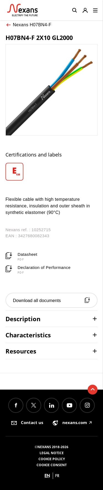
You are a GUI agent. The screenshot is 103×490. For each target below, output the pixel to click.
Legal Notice (52, 453)
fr (57, 475)
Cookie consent (52, 465)
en (47, 475)
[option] (20, 172)
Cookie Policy (51, 459)
